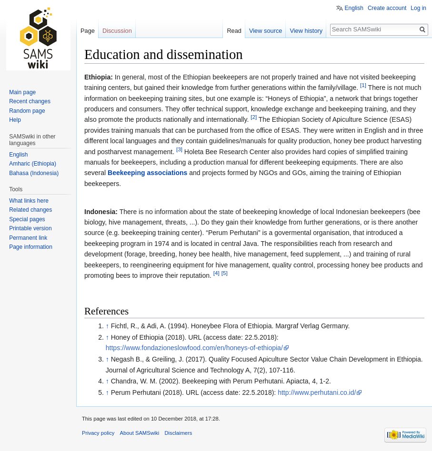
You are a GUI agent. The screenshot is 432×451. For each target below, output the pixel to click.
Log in (418, 8)
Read (234, 30)
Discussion (117, 30)
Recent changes (29, 101)
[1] (363, 85)
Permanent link (28, 238)
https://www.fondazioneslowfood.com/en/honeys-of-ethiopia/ (194, 348)
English (354, 8)
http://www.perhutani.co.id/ (317, 392)
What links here (29, 200)
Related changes (30, 209)
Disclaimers (178, 433)
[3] (179, 149)
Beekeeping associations (147, 172)
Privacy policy (98, 433)
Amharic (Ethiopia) (32, 163)
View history (306, 30)
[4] (216, 273)
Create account (387, 8)
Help (15, 120)
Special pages (27, 219)
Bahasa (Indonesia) (34, 173)
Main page (22, 92)
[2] (254, 117)
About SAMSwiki (140, 433)
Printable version (30, 228)
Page (87, 30)
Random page (27, 111)
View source (265, 30)
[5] (224, 273)
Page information (30, 247)
